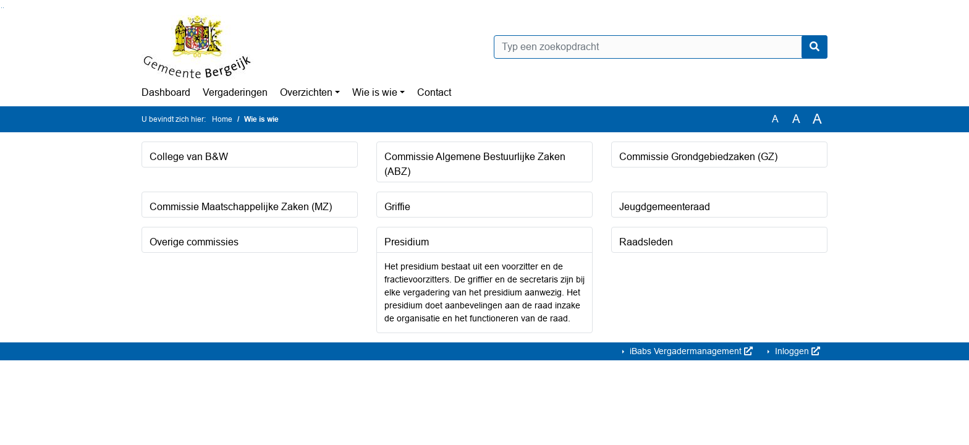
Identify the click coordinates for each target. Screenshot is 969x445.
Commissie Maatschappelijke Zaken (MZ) (241, 206)
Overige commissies (194, 242)
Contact (434, 92)
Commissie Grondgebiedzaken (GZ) (698, 156)
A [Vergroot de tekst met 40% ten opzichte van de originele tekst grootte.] (817, 119)
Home (222, 119)
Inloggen (796, 351)
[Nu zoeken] (814, 47)
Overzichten (306, 92)
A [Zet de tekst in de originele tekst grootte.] (775, 119)
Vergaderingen (235, 92)
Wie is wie (374, 92)
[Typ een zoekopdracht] (660, 47)
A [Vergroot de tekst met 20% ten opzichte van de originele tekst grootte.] (796, 118)
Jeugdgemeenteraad (664, 206)
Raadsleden (646, 242)
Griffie (397, 206)
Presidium (406, 242)
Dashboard (166, 92)
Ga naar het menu (3, 7)
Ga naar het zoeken (1, 7)
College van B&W (189, 156)
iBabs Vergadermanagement (690, 351)
